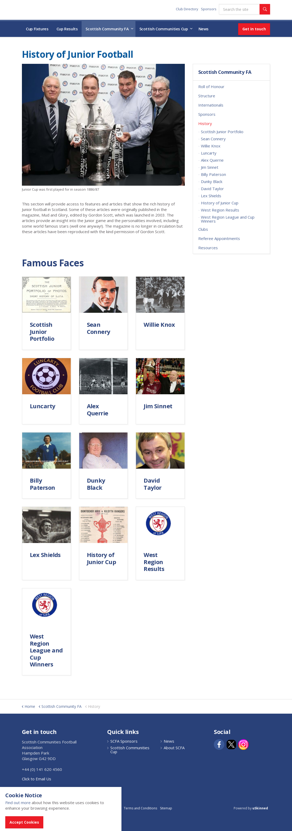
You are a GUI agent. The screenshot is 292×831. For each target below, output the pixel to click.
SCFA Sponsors (124, 741)
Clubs (203, 229)
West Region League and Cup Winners (228, 219)
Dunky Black (211, 181)
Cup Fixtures (37, 28)
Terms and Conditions (140, 808)
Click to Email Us (36, 778)
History (205, 123)
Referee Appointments (219, 238)
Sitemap (166, 808)
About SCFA (174, 748)
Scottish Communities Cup (163, 28)
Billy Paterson (213, 174)
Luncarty (208, 153)
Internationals (210, 105)
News (204, 28)
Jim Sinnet (209, 167)
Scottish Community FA (107, 28)
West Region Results (220, 210)
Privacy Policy (111, 808)
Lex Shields (211, 195)
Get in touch (254, 28)
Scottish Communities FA (55, 9)
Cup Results (67, 28)
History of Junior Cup (219, 202)
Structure (206, 95)
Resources (208, 247)
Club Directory (187, 9)
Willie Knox (210, 145)
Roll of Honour (211, 86)
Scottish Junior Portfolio (222, 131)
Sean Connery (213, 138)
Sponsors (208, 9)
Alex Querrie (212, 160)
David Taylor (212, 188)
